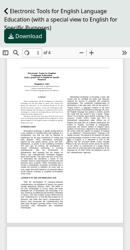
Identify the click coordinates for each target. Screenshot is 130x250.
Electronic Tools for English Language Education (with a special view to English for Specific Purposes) (61, 19)
